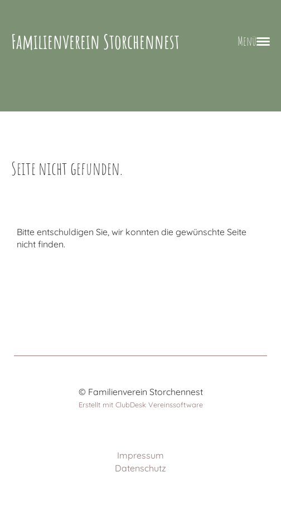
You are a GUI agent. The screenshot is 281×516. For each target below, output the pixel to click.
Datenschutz (140, 468)
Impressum (140, 455)
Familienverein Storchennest (95, 41)
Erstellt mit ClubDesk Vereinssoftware (141, 404)
